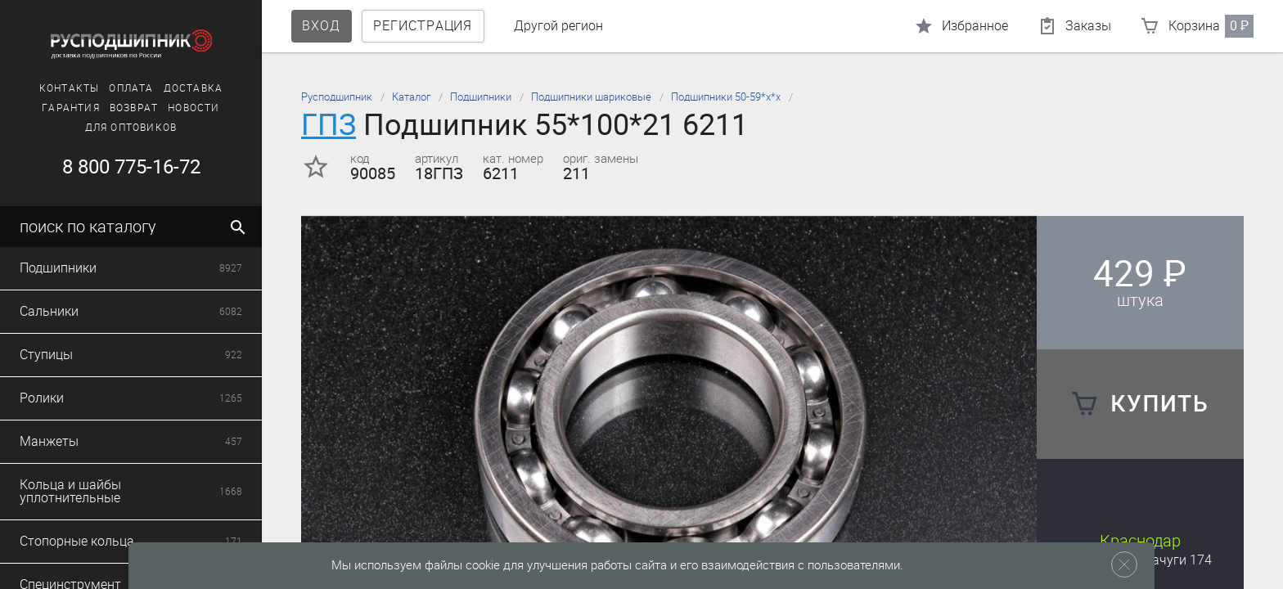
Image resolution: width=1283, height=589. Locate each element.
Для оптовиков (131, 127)
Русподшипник (336, 97)
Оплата (131, 88)
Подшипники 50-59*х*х (726, 97)
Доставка (193, 88)
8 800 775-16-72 (131, 167)
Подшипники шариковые (591, 97)
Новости (193, 108)
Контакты (69, 88)
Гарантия (71, 108)
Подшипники (480, 97)
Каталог (411, 97)
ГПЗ (328, 124)
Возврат (134, 108)
